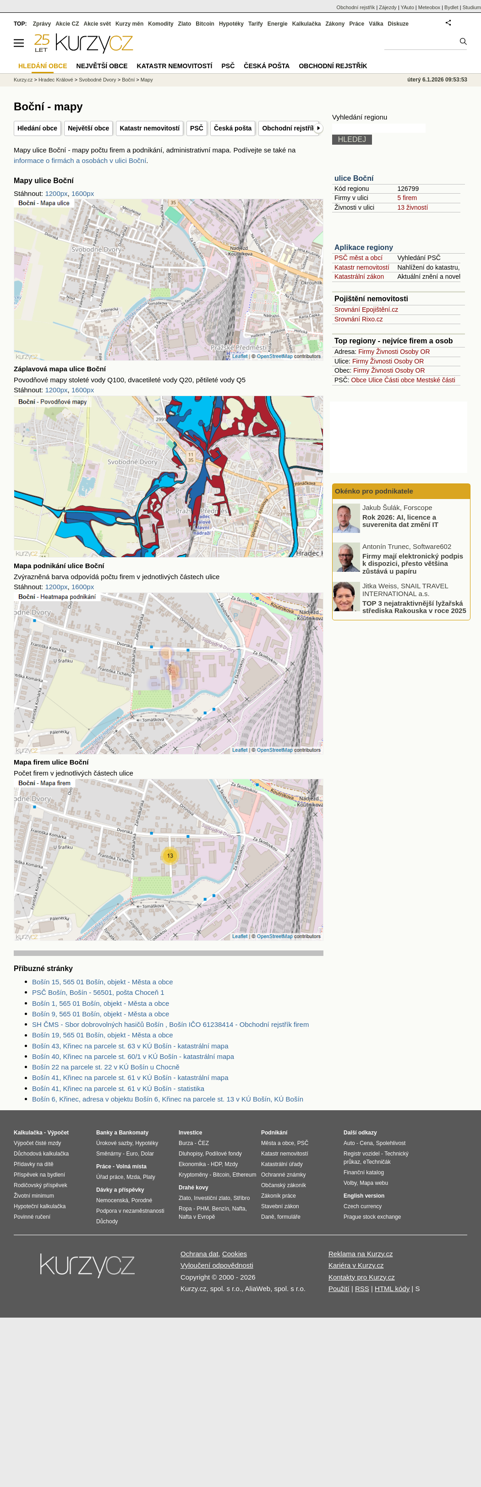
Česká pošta (232, 128)
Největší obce (88, 128)
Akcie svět (97, 24)
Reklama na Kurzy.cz (360, 1254)
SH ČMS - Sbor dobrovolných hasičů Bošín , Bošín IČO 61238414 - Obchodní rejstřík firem (170, 1024)
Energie (278, 24)
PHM (203, 1208)
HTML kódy (392, 1288)
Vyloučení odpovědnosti (216, 1265)
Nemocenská (112, 1200)
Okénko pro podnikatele (374, 491)
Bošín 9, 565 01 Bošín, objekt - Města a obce (100, 1014)
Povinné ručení (32, 1217)
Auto (349, 1143)
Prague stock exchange (372, 1217)
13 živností (412, 207)
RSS (362, 1288)
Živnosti (387, 351)
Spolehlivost (391, 1143)
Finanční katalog (364, 1172)
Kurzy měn (129, 24)
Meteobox (429, 7)
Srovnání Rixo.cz (358, 319)
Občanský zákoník (283, 1185)
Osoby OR (415, 351)
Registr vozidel (362, 1154)
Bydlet (451, 7)
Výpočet (58, 1132)
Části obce (399, 380)
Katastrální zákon (359, 276)
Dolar (147, 1154)
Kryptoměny (193, 1175)
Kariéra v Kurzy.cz (356, 1265)
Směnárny (108, 1154)
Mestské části (435, 380)
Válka (376, 24)
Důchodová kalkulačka (41, 1154)
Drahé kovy (193, 1187)
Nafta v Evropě (197, 1217)
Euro (131, 1154)
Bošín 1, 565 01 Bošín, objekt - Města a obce (100, 1003)
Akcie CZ (67, 24)
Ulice (375, 380)
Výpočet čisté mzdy (37, 1143)
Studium (472, 7)
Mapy (147, 79)
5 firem (407, 197)
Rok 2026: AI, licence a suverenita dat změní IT (400, 520)
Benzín (220, 1208)
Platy (149, 1177)
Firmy (366, 351)
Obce (358, 380)
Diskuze (398, 24)
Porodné (141, 1200)
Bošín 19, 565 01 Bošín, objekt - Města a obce (102, 1035)
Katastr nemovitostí (150, 128)
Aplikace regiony (363, 247)
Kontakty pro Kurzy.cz (361, 1277)
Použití (339, 1288)
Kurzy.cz (23, 79)
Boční (128, 79)
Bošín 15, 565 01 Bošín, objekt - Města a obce (102, 982)
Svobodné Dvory (97, 79)
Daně (267, 1217)
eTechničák (377, 1162)
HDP (216, 1164)
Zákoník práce (278, 1196)
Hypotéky (231, 24)
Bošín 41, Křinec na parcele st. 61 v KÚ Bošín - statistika (118, 1088)
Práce (357, 24)
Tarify (255, 24)
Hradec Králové (55, 79)
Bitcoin (205, 24)
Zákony (334, 24)
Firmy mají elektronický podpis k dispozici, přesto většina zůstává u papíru (412, 563)
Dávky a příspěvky (120, 1190)
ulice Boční (353, 178)
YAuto (407, 7)
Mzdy (231, 1164)
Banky (104, 1132)
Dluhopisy (190, 1154)
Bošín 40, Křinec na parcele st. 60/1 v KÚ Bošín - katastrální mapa (133, 1056)
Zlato (184, 24)
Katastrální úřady (282, 1164)
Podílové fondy (223, 1154)
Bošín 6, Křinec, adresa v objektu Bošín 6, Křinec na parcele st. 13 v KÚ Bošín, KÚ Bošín (167, 1099)
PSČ (196, 128)
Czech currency (363, 1206)
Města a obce (277, 1143)
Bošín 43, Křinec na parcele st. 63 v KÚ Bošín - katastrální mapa (130, 1046)
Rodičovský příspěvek (40, 1185)
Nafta (239, 1208)
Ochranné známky (283, 1175)
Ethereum (244, 1175)
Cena (366, 1143)
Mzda (133, 1177)
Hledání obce (37, 128)
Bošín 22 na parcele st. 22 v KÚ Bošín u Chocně (106, 1067)
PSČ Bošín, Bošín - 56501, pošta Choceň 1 (98, 992)
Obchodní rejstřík (288, 128)
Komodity (160, 24)
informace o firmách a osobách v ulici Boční (80, 160)
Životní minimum (34, 1196)
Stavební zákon (280, 1206)
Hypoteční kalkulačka (40, 1206)
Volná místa (131, 1166)
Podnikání (274, 1132)
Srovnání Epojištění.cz (366, 309)
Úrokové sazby (114, 1143)
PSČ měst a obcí (358, 257)
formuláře (289, 1217)
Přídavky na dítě (34, 1164)
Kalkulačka (306, 24)
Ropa (185, 1208)
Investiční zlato (212, 1198)
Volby (350, 1183)
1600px (82, 193)
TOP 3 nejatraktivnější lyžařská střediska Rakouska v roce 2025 (414, 606)
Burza (186, 1143)
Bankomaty (133, 1132)
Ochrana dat (199, 1254)
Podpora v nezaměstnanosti (130, 1211)
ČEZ (203, 1143)
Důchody (107, 1221)
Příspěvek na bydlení (39, 1175)
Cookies (234, 1254)
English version (364, 1196)
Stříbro (241, 1198)
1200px (56, 193)
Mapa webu (374, 1183)
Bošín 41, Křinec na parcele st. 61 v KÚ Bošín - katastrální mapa (130, 1077)
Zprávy (42, 24)
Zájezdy (388, 7)
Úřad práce (109, 1177)
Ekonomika (192, 1164)
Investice (190, 1132)
